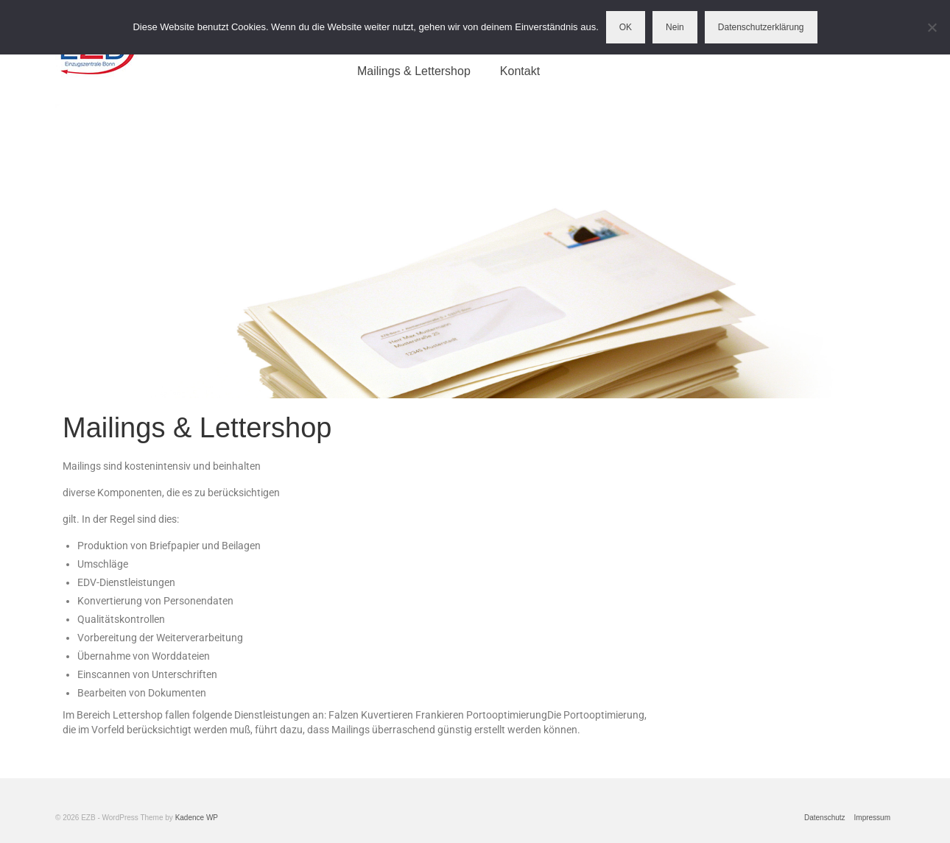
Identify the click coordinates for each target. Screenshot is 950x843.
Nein (675, 27)
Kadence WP (196, 818)
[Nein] (931, 27)
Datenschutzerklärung (761, 27)
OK (625, 27)
